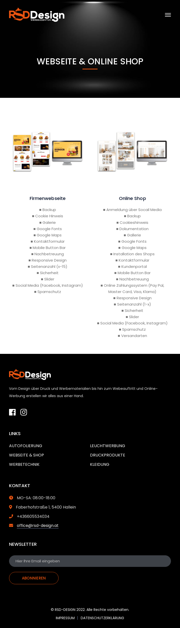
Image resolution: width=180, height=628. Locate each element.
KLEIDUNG (99, 464)
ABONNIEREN (34, 578)
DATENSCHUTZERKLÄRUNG (102, 617)
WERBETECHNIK (24, 464)
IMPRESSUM (65, 617)
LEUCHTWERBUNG (107, 446)
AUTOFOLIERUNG (25, 446)
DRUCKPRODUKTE (107, 455)
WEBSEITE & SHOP (26, 455)
